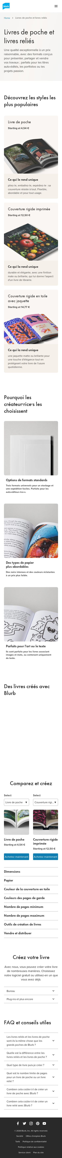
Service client (25, 1152)
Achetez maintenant (16, 857)
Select (7, 795)
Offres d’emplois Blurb (36, 1136)
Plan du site (38, 1152)
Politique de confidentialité (35, 1141)
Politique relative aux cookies (31, 1147)
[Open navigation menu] (56, 6)
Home (7, 18)
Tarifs (17, 1141)
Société (19, 1136)
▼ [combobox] (16, 802)
